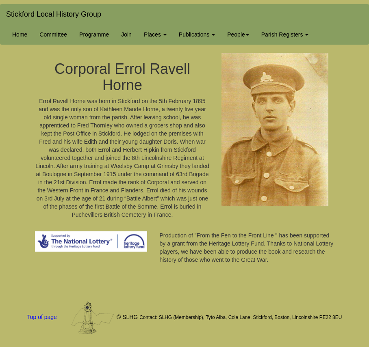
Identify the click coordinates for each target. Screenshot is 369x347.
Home (19, 34)
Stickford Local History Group (53, 14)
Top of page (42, 317)
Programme (94, 34)
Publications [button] (197, 34)
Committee (53, 34)
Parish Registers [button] (285, 34)
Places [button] (155, 34)
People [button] (238, 34)
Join (126, 34)
